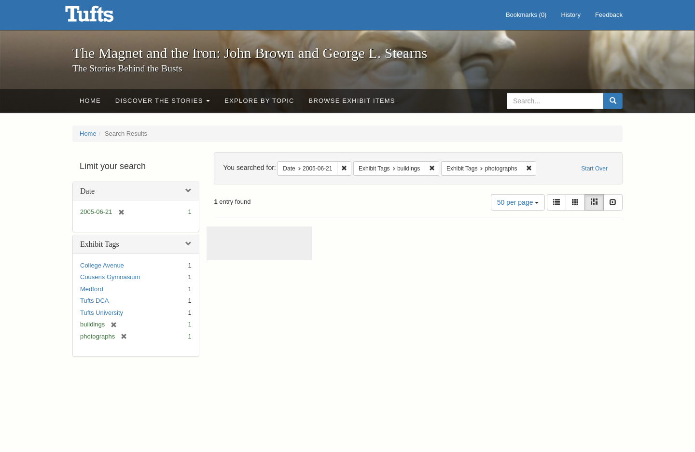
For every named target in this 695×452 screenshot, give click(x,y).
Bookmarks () (526, 14)
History (570, 14)
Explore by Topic (259, 100)
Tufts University (101, 312)
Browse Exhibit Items (352, 100)
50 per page (518, 202)
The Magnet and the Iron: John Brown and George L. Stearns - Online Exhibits (101, 17)
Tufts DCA (94, 300)
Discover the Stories (162, 100)
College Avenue (102, 265)
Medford (91, 289)
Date (87, 191)
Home (90, 100)
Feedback (609, 14)
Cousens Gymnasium (110, 277)
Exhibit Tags (99, 244)
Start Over (594, 168)
